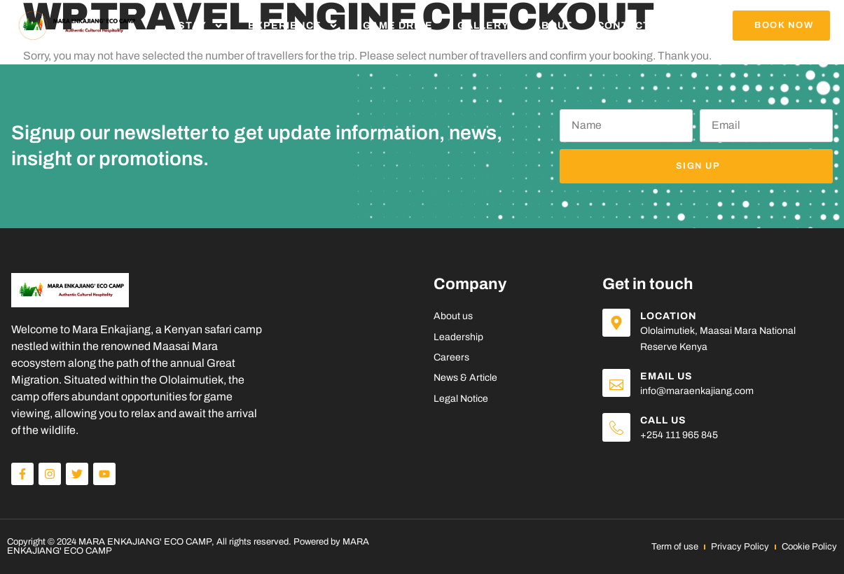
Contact (623, 25)
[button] (781, 25)
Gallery (483, 25)
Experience (293, 26)
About (553, 25)
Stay (200, 26)
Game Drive (398, 25)
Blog (689, 25)
